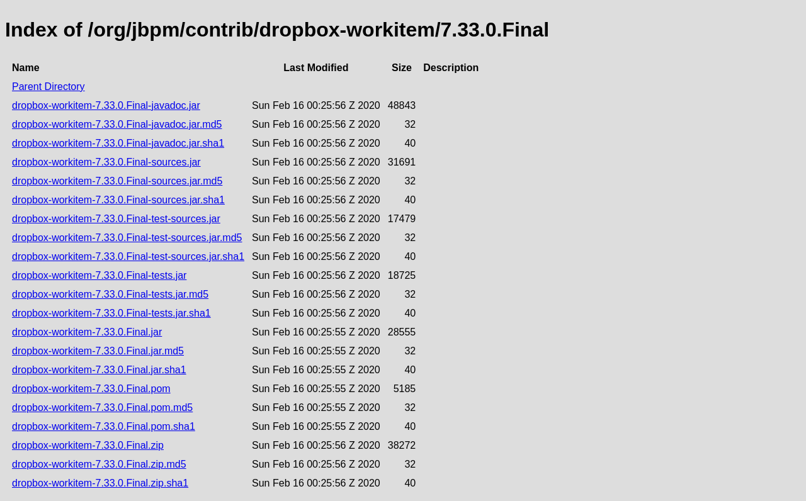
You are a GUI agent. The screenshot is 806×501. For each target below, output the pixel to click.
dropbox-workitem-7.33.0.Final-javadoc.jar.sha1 (118, 143)
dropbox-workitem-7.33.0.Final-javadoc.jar (106, 105)
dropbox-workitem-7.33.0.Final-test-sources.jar (116, 218)
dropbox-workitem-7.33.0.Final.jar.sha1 (99, 369)
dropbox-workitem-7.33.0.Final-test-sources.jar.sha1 (128, 256)
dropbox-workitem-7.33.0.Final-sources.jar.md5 (117, 181)
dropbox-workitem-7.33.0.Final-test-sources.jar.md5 (127, 237)
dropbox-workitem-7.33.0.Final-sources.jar (106, 162)
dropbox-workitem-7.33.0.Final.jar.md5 (98, 351)
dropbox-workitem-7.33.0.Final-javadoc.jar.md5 (117, 124)
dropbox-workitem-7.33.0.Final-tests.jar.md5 (110, 294)
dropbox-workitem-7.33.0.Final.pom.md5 (102, 407)
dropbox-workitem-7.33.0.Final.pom (91, 388)
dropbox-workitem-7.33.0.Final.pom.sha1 (103, 426)
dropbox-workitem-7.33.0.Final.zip (88, 445)
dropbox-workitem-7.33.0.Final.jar (87, 332)
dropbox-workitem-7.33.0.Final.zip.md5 (99, 464)
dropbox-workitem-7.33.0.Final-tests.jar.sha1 (111, 313)
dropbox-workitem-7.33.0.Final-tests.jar (99, 275)
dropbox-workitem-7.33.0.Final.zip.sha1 (100, 483)
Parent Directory (48, 86)
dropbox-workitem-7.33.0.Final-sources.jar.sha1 (118, 199)
